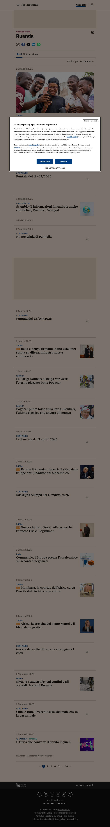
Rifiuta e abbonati (90, 121)
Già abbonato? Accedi (55, 168)
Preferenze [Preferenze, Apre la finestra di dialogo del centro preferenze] (45, 161)
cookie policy (72, 137)
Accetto (63, 161)
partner (17, 148)
